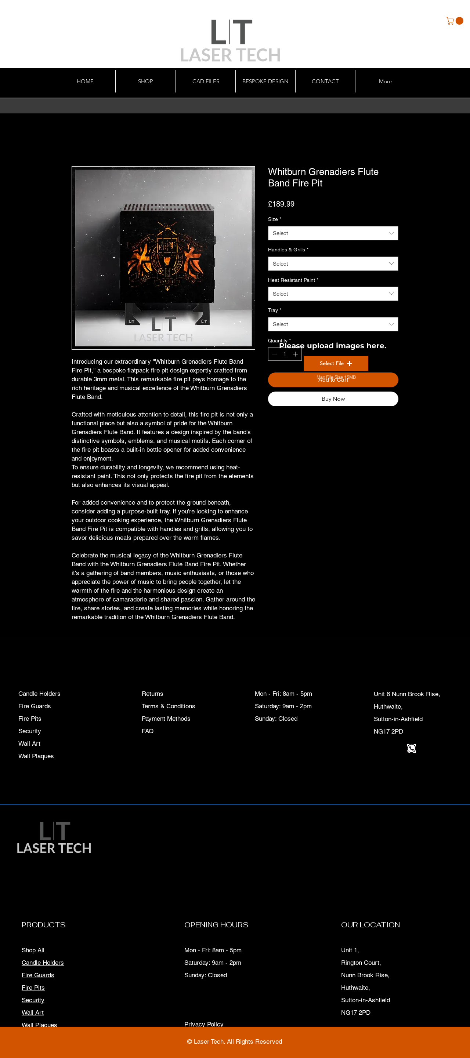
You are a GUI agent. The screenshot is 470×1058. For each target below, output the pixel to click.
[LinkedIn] (399, 748)
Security (33, 1000)
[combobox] (333, 233)
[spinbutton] (285, 354)
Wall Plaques (39, 1025)
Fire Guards (38, 975)
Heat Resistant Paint (293, 280)
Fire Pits (33, 987)
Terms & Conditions (168, 706)
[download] (411, 748)
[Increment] (296, 354)
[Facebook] (376, 748)
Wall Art (33, 1012)
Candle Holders (43, 962)
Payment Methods (167, 718)
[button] (455, 21)
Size (274, 219)
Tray (274, 310)
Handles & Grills (288, 249)
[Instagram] (388, 748)
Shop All (33, 950)
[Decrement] (273, 354)
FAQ (147, 731)
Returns (152, 693)
